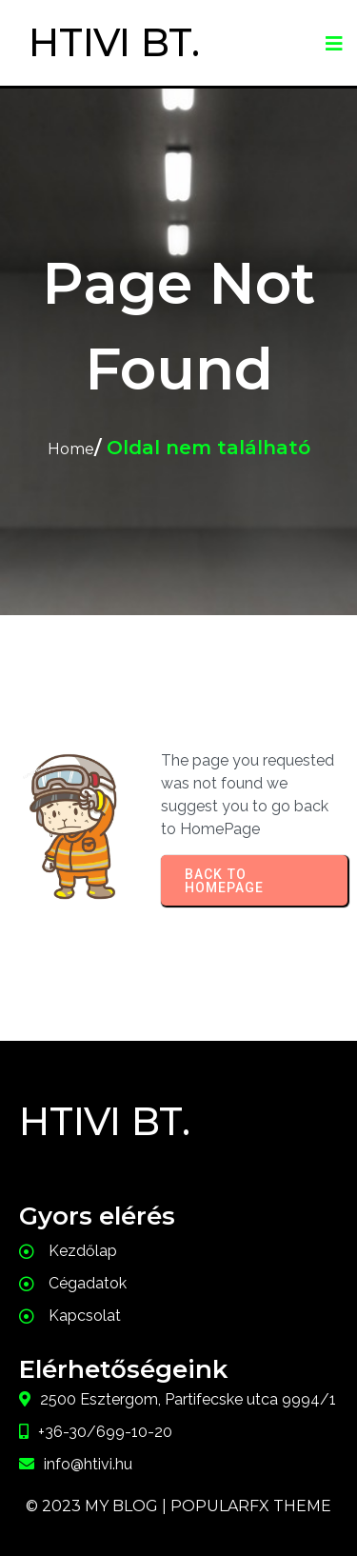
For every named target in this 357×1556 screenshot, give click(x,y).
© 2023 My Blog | (98, 1506)
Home (71, 449)
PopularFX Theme (250, 1506)
